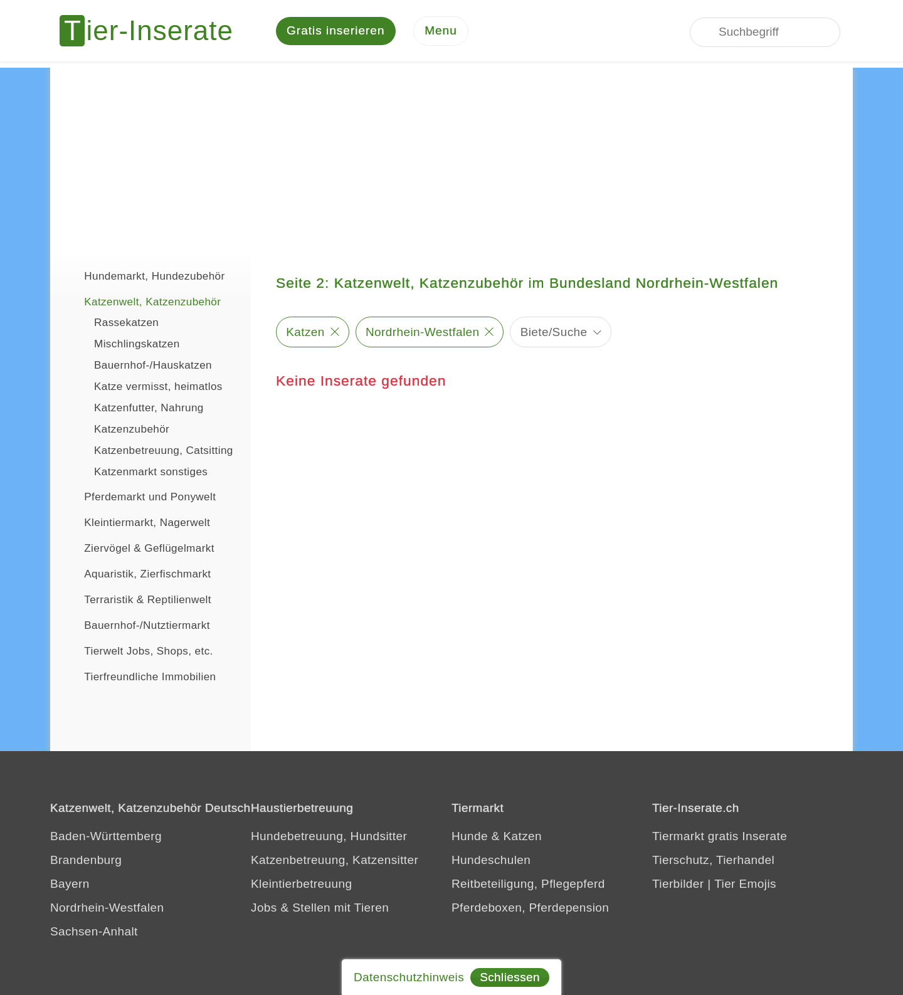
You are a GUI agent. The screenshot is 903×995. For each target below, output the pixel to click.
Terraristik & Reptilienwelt (137, 599)
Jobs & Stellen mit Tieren (320, 908)
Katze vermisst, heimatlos (158, 388)
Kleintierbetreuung (301, 885)
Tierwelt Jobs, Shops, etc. (138, 650)
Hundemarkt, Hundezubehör (144, 275)
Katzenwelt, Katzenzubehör (142, 301)
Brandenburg (86, 861)
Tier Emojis (745, 885)
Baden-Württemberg (106, 837)
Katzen (305, 332)
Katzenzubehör (131, 430)
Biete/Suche (554, 332)
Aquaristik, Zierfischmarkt (137, 573)
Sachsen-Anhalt (94, 932)
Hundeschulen (491, 861)
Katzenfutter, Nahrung (149, 409)
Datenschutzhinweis (409, 977)
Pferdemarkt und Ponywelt (139, 496)
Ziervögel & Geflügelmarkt (138, 547)
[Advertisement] (451, 157)
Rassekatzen (126, 324)
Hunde (470, 837)
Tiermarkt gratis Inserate (719, 837)
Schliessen (510, 977)
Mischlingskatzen (137, 345)
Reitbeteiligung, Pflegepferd (528, 885)
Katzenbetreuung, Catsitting (163, 452)
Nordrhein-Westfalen (423, 332)
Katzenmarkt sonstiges (151, 473)
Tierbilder (678, 885)
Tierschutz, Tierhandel (713, 861)
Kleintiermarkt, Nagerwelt (136, 522)
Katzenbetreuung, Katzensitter (334, 861)
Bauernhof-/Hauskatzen (153, 366)
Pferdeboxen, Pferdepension (530, 908)
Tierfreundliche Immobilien (139, 676)
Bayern (70, 885)
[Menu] (440, 31)
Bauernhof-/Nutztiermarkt (136, 625)
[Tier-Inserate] (154, 31)
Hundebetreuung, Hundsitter (329, 837)
